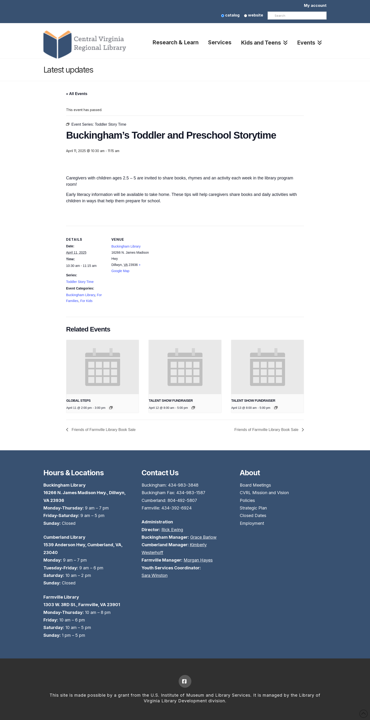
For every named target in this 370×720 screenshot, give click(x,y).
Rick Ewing (172, 529)
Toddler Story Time (80, 282)
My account (315, 5)
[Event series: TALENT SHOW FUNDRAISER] (193, 407)
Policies (247, 500)
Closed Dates (253, 515)
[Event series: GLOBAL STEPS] (111, 407)
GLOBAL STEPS (78, 400)
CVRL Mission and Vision (264, 492)
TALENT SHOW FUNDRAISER (171, 400)
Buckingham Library (80, 295)
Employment (252, 523)
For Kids (86, 301)
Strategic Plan (253, 507)
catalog (230, 15)
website (253, 15)
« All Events (76, 94)
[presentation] (102, 367)
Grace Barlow (203, 537)
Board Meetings (255, 485)
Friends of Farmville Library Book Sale (103, 430)
